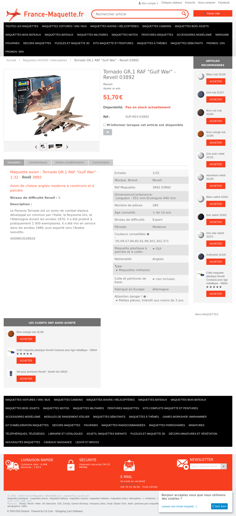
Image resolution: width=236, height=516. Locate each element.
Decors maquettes (37, 43)
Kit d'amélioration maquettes (27, 425)
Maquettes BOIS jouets (192, 26)
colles (24, 506)
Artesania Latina (97, 503)
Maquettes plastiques (17, 498)
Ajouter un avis (111, 88)
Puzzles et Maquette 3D (72, 43)
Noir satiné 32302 (216, 215)
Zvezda (66, 503)
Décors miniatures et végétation (193, 433)
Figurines (13, 43)
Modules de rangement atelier (66, 416)
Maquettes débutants (187, 43)
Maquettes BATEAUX (59, 34)
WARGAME (222, 34)
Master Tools (120, 503)
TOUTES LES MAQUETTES (22, 26)
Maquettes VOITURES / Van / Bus (64, 26)
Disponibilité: (113, 107)
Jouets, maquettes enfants (106, 433)
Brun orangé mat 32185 (30, 332)
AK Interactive (49, 503)
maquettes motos (119, 498)
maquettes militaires (99, 498)
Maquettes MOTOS (125, 34)
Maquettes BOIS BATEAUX (23, 34)
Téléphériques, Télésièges (25, 433)
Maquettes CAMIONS (156, 26)
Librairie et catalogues (65, 433)
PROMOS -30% (15, 51)
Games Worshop (80, 503)
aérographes (13, 506)
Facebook (224, 2)
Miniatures (196, 425)
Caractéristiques (38, 162)
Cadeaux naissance (58, 442)
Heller (38, 503)
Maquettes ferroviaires (167, 425)
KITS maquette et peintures (113, 43)
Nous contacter (206, 2)
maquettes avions (39, 498)
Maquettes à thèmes (152, 43)
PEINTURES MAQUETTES (157, 34)
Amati (109, 503)
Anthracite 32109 (216, 254)
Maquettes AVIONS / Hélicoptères (114, 26)
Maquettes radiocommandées (123, 425)
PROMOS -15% (216, 43)
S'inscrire (190, 2)
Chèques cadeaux (171, 2)
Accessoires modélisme (194, 34)
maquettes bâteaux (58, 498)
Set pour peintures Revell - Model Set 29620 (42, 371)
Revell (26, 177)
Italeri (130, 503)
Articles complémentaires (69, 162)
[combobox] (140, 14)
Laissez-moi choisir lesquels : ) (179, 506)
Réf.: (106, 116)
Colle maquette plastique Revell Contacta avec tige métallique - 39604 (57, 350)
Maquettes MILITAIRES (92, 34)
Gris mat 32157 (215, 92)
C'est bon (219, 506)
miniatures (150, 498)
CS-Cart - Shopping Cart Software (63, 511)
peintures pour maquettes (147, 503)
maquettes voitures (79, 498)
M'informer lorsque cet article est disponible (143, 125)
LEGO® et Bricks (87, 442)
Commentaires (100, 162)
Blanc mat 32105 (216, 74)
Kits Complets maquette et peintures (170, 408)
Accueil (11, 60)
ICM (59, 503)
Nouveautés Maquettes (23, 442)
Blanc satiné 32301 (217, 196)
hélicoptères (135, 498)
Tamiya (22, 503)
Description (14, 162)
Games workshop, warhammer (184, 416)
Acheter (26, 339)
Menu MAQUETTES (206, 314)
